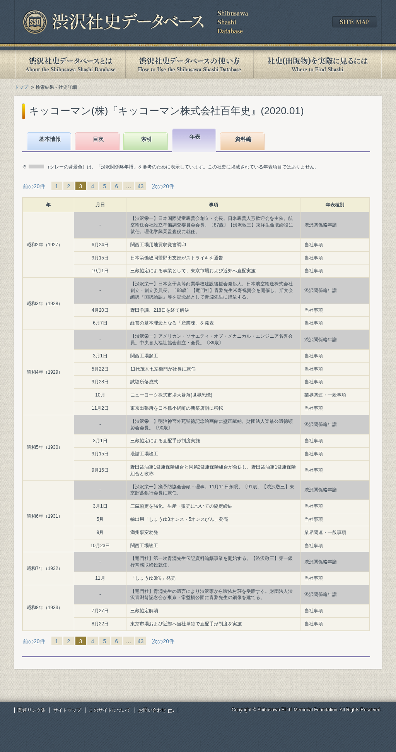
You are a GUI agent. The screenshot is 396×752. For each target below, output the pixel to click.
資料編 (243, 139)
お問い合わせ (152, 710)
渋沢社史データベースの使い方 (189, 64)
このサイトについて (110, 710)
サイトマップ (67, 710)
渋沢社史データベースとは (69, 64)
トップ (21, 87)
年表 (194, 137)
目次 (98, 139)
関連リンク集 (32, 710)
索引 (146, 139)
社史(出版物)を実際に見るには (317, 64)
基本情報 (50, 139)
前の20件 (34, 186)
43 (141, 186)
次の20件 (163, 186)
